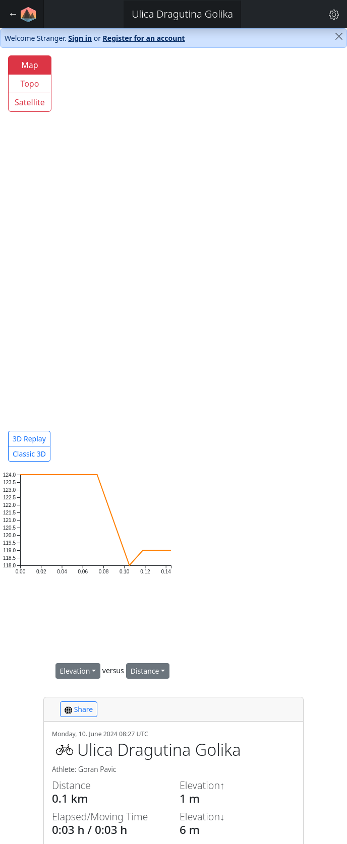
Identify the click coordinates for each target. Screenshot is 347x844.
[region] (173, 259)
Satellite (30, 102)
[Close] (338, 36)
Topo (29, 83)
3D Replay (29, 438)
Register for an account (144, 38)
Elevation (75, 671)
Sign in (80, 38)
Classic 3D (29, 454)
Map (29, 65)
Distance (145, 671)
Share (79, 709)
